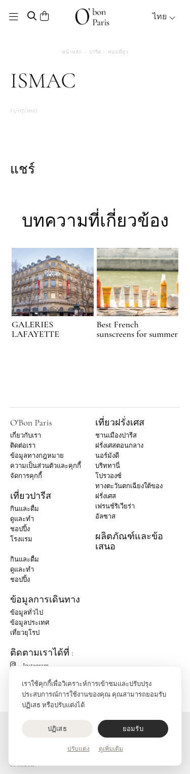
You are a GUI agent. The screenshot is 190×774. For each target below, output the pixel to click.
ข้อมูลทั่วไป (26, 613)
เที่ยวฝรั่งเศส (119, 422)
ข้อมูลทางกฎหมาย (37, 456)
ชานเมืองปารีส (116, 436)
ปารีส (95, 52)
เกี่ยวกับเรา (25, 436)
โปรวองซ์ (108, 476)
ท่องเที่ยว (118, 52)
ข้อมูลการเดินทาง (45, 599)
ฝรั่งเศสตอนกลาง (119, 446)
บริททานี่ (107, 466)
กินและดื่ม (24, 509)
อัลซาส (105, 516)
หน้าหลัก (72, 52)
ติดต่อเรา (22, 446)
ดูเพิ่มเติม (111, 748)
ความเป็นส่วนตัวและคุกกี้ (45, 466)
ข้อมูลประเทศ (29, 623)
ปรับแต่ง (78, 748)
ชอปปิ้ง (20, 529)
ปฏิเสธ (57, 729)
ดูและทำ (22, 519)
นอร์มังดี (107, 456)
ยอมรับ (133, 729)
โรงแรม (21, 539)
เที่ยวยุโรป (25, 633)
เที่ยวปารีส (30, 495)
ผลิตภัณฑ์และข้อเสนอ (129, 541)
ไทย (164, 17)
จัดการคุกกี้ (26, 476)
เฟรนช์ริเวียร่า (115, 506)
